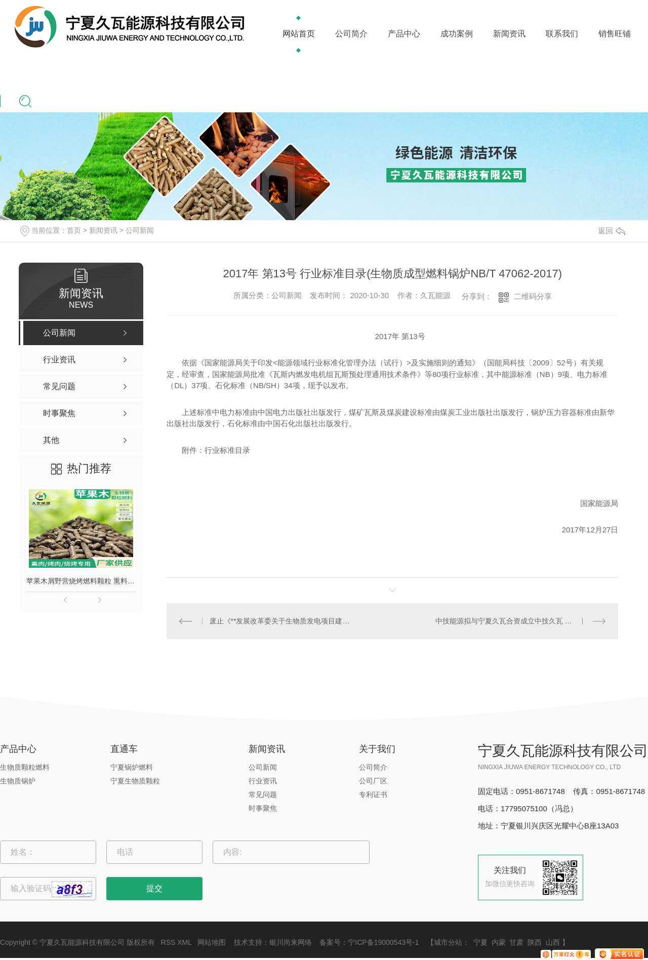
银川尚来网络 (290, 942)
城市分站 (448, 942)
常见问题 (263, 794)
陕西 (535, 942)
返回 (611, 230)
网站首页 (298, 33)
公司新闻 (140, 230)
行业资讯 (263, 781)
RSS (168, 942)
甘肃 (516, 942)
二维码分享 (533, 296)
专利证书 (373, 794)
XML (184, 942)
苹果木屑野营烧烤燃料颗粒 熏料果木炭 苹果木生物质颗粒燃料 (81, 581)
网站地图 (211, 942)
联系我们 (562, 33)
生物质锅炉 (17, 781)
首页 (74, 230)
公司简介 (351, 33)
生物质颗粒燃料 (25, 767)
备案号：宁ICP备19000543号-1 (369, 942)
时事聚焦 (263, 808)
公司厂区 (373, 781)
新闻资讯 (509, 33)
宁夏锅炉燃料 (131, 767)
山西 (553, 942)
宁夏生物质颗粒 (135, 781)
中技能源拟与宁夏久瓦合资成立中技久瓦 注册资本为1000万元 (520, 621)
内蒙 (499, 942)
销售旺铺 (614, 33)
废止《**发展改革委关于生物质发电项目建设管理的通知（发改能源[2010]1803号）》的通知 (280, 621)
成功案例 (456, 33)
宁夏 (480, 942)
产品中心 (404, 33)
